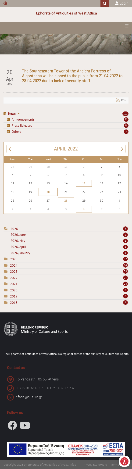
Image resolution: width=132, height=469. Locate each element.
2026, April (69, 247)
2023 (14, 271)
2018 (14, 303)
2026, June (69, 235)
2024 (14, 265)
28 (66, 201)
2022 (14, 278)
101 (125, 113)
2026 (14, 229)
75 (126, 119)
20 (48, 192)
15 (84, 183)
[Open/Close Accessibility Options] (124, 461)
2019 (14, 296)
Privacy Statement (95, 464)
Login (124, 3)
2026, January (69, 253)
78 (126, 125)
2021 (14, 284)
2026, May (69, 241)
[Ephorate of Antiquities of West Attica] (66, 13)
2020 (14, 290)
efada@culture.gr (29, 397)
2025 (14, 259)
